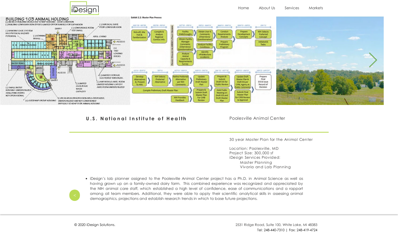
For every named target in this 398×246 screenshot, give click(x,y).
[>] (74, 195)
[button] (293, 8)
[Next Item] (373, 60)
